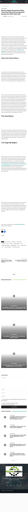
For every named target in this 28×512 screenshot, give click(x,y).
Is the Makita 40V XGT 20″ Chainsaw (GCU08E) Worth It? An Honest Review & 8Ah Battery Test (14, 308)
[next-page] (4, 370)
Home (2, 6)
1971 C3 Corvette (7, 241)
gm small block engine (5, 245)
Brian (5, 16)
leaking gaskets (13, 245)
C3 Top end (4, 243)
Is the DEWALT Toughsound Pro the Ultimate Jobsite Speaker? (14, 337)
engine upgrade (16, 243)
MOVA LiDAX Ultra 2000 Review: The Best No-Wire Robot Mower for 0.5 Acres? (18, 445)
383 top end (13, 241)
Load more (14, 460)
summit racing (23, 245)
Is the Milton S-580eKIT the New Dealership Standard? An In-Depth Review (17, 455)
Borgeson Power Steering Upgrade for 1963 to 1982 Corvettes (6, 261)
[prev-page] (2, 370)
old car (18, 245)
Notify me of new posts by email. (8, 404)
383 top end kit (19, 241)
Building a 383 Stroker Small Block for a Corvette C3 (21, 261)
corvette (11, 243)
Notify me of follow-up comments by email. (10, 403)
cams (8, 243)
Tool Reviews (6, 6)
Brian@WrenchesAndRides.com (16, 482)
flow (21, 243)
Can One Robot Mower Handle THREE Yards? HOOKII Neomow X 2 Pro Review (14, 365)
